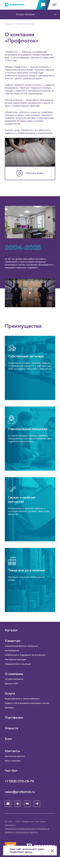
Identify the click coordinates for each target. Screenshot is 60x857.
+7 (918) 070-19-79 (19, 781)
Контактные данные (15, 756)
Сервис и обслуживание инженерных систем (27, 703)
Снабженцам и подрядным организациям (25, 655)
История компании (25, 14)
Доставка (9, 707)
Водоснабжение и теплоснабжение (22, 698)
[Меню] (53, 5)
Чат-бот (11, 770)
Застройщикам (12, 650)
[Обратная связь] (43, 5)
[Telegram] (37, 803)
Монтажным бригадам (15, 659)
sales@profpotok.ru (20, 792)
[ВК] (27, 803)
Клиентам (12, 641)
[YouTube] (8, 803)
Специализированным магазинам (21, 646)
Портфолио (14, 717)
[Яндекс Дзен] (17, 803)
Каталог (11, 630)
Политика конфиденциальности (20, 828)
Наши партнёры (13, 760)
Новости (11, 728)
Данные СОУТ (11, 683)
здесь (28, 852)
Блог (8, 739)
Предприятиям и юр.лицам (18, 664)
